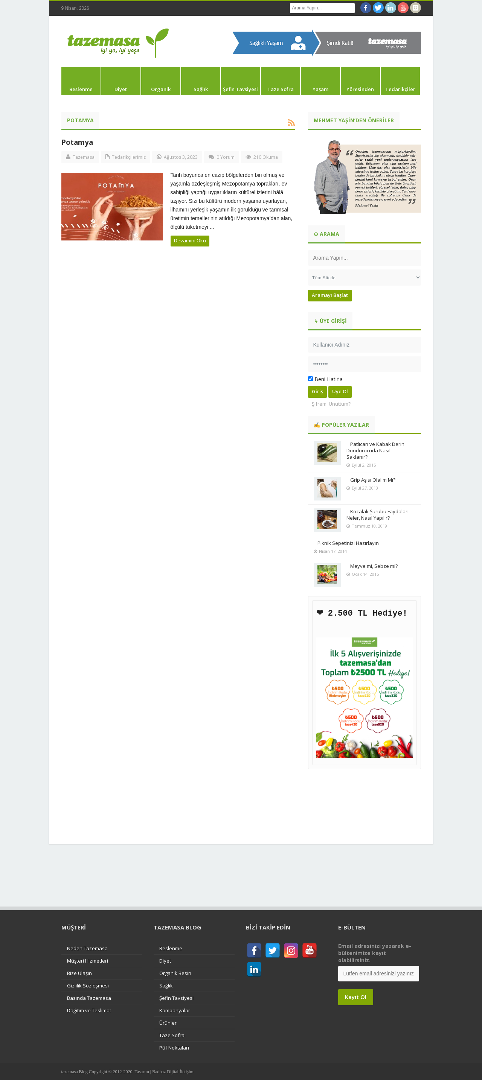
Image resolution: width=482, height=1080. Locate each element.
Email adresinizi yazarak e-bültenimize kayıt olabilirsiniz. (374, 952)
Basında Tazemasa (89, 997)
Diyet (120, 89)
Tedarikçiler (400, 89)
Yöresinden (360, 89)
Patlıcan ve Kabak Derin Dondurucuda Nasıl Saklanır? (375, 450)
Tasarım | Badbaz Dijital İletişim (163, 1071)
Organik (161, 89)
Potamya (77, 142)
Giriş (317, 391)
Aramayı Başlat (330, 295)
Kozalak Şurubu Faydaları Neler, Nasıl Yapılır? (377, 514)
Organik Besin (175, 972)
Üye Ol (340, 391)
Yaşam (320, 89)
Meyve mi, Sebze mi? (374, 566)
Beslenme (81, 89)
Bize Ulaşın (79, 972)
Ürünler (168, 1022)
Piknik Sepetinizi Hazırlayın (348, 543)
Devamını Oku (190, 240)
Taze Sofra (280, 89)
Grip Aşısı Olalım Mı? (372, 479)
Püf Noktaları (174, 1047)
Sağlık (201, 89)
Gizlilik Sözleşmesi (88, 985)
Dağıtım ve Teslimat (89, 1010)
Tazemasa (84, 157)
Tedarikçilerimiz (129, 157)
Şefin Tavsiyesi (240, 89)
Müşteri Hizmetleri (87, 960)
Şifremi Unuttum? (331, 403)
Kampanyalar (174, 1010)
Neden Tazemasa (87, 948)
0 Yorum (226, 157)
